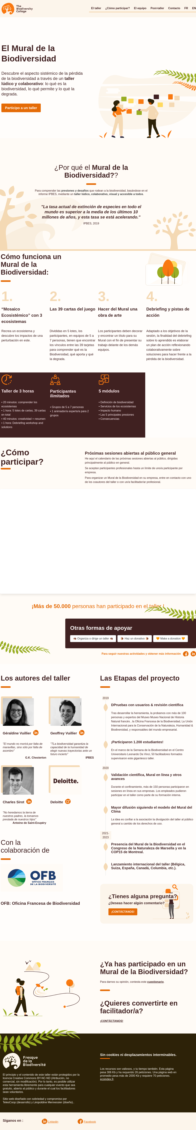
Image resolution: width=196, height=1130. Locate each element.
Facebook (90, 1121)
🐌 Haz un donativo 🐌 (134, 638)
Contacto (174, 8)
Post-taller (157, 8)
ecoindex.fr (106, 1079)
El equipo (140, 8)
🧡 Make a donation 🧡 (170, 638)
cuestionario (155, 981)
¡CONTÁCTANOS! (123, 911)
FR (186, 8)
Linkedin (53, 1121)
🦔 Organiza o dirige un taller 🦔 (93, 638)
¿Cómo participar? (117, 8)
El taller (96, 8)
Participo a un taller (21, 108)
